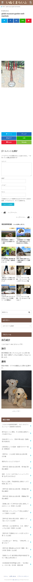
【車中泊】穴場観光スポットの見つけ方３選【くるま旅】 (15, 534)
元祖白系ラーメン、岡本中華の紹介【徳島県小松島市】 (15, 440)
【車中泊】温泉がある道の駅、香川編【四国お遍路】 (15, 468)
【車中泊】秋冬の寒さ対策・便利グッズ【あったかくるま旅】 (14, 520)
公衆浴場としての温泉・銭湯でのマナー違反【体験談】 (15, 448)
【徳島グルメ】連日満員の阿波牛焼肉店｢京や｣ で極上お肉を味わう (15, 556)
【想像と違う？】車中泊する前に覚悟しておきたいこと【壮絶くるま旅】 (15, 505)
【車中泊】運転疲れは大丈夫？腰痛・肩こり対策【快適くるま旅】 (15, 549)
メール (3, 185)
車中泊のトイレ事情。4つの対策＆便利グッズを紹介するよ (15, 433)
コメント (3, 161)
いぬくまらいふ (16, 2)
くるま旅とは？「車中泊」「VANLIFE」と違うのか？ (15, 542)
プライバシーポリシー (23, 576)
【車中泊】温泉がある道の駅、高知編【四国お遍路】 (15, 490)
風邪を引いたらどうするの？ (11, 461)
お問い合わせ (13, 576)
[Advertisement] (16, 41)
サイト (3, 192)
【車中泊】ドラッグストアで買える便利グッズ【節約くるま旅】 (15, 512)
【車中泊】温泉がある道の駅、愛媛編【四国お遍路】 (15, 497)
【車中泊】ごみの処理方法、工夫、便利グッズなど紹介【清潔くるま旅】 (15, 527)
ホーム (6, 576)
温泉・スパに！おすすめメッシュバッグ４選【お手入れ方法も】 (15, 475)
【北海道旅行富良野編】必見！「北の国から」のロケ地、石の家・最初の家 (15, 564)
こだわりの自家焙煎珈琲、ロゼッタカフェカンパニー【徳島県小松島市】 (15, 425)
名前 (3, 178)
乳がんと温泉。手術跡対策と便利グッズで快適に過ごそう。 (15, 483)
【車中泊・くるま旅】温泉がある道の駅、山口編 (15, 455)
